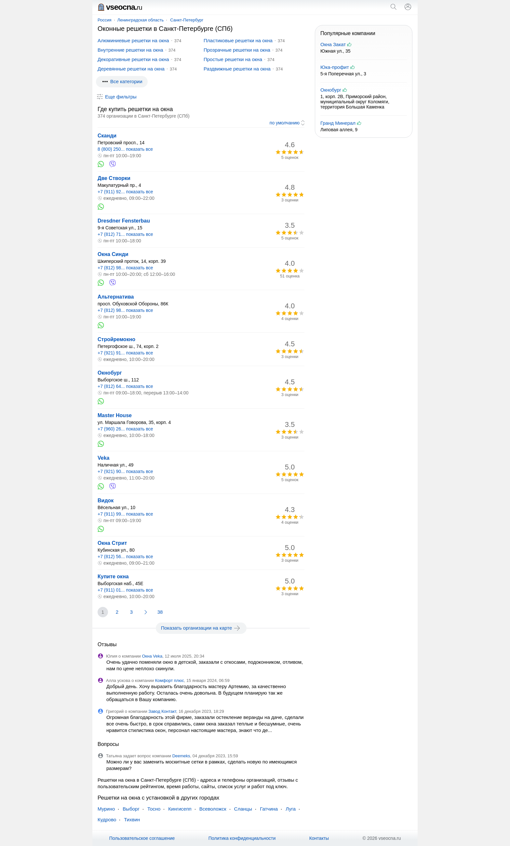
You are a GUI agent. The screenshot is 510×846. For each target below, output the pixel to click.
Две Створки (114, 178)
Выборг (131, 809)
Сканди (107, 135)
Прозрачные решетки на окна (237, 50)
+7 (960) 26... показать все (125, 428)
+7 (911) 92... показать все (125, 191)
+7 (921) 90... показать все (125, 471)
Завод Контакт (162, 711)
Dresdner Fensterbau (124, 221)
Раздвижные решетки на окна (237, 68)
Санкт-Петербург (186, 20)
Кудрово (107, 819)
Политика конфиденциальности (242, 838)
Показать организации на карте (201, 628)
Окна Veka (152, 656)
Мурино (106, 809)
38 (160, 612)
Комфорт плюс (169, 680)
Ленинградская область (140, 20)
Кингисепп (179, 809)
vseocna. (120, 7)
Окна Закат (333, 44)
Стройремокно (116, 339)
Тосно (153, 809)
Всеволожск (212, 809)
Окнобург (110, 373)
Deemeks (181, 755)
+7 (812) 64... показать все (125, 386)
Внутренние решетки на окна (130, 50)
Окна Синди (113, 254)
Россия (105, 20)
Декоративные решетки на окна (133, 59)
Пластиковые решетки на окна (238, 40)
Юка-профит (334, 67)
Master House (115, 415)
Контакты (319, 838)
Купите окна (113, 576)
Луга (291, 809)
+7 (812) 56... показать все (125, 556)
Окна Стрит (112, 543)
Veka (103, 458)
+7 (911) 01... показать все (125, 590)
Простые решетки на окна (233, 59)
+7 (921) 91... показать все (125, 352)
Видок (106, 500)
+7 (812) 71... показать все (125, 234)
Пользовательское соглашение (142, 838)
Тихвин (132, 819)
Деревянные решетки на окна (131, 68)
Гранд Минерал (338, 123)
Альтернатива (116, 297)
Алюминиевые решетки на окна (133, 40)
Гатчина (269, 809)
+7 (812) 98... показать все (125, 267)
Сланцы (243, 809)
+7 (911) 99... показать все (125, 514)
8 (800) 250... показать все (125, 149)
